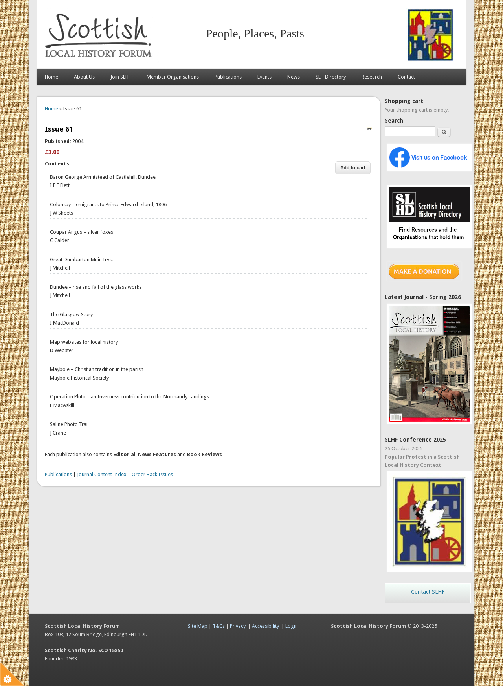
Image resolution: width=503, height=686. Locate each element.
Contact (406, 77)
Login (291, 626)
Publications (228, 77)
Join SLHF (120, 77)
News (293, 77)
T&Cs (219, 626)
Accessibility (265, 626)
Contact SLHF (427, 592)
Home (51, 77)
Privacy (238, 626)
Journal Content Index (102, 474)
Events (264, 77)
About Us (84, 77)
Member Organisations (173, 77)
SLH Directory (331, 77)
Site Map (197, 626)
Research (372, 77)
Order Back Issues (152, 474)
